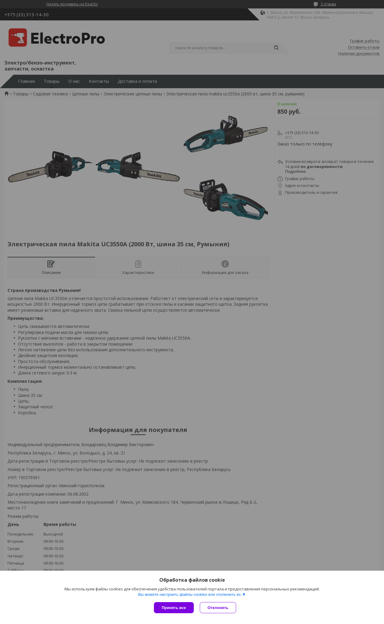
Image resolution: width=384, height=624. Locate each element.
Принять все (174, 607)
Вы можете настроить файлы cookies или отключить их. (190, 594)
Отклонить (218, 607)
